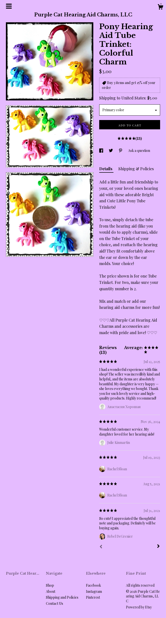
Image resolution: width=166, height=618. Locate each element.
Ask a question (139, 150)
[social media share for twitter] (111, 150)
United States (133, 97)
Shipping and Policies (62, 597)
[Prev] (101, 547)
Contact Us (54, 603)
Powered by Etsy (139, 607)
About (50, 591)
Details (106, 168)
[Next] (158, 546)
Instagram (94, 591)
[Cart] (160, 7)
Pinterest (93, 597)
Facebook (93, 585)
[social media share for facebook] (101, 150)
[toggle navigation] (9, 6)
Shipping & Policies (136, 168)
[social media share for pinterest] (121, 150)
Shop (50, 585)
